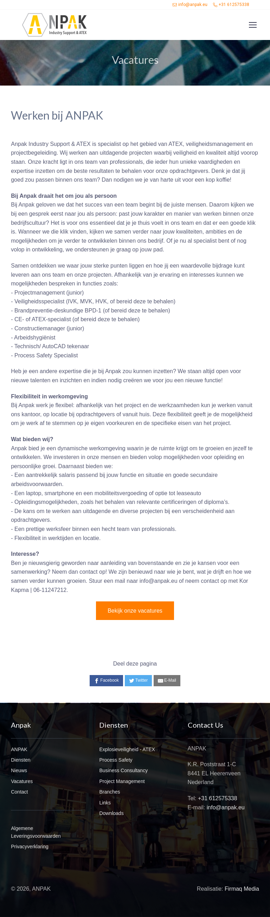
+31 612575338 (231, 4)
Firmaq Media (242, 889)
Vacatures (22, 781)
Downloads (111, 813)
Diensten (20, 760)
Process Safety (115, 760)
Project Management (121, 781)
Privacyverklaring (30, 846)
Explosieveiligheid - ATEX (127, 749)
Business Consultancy (123, 770)
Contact (19, 792)
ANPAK (19, 749)
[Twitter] (138, 680)
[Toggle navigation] (252, 25)
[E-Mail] (167, 680)
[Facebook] (106, 680)
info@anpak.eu (190, 4)
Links (105, 802)
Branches (109, 792)
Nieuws (19, 770)
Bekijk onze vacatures (135, 611)
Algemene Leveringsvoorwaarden (36, 832)
